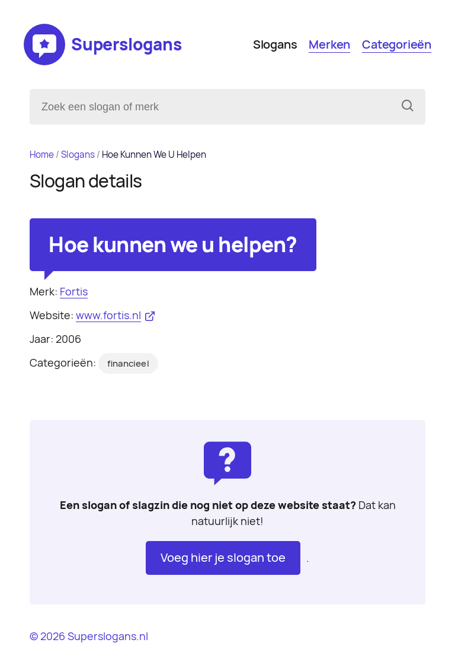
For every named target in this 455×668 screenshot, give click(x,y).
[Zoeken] (407, 107)
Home (42, 154)
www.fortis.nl (108, 315)
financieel (128, 364)
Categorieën (396, 44)
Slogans (275, 44)
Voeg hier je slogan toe (223, 557)
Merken (329, 44)
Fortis (74, 291)
